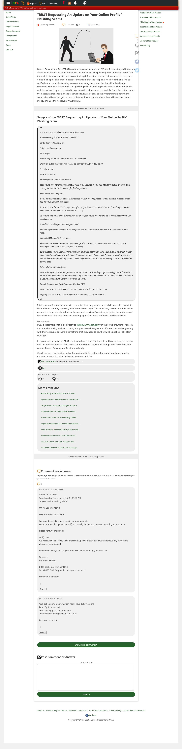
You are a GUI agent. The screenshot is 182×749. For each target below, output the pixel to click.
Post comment (47, 361)
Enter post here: (86, 663)
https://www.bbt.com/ (88, 324)
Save (42, 368)
